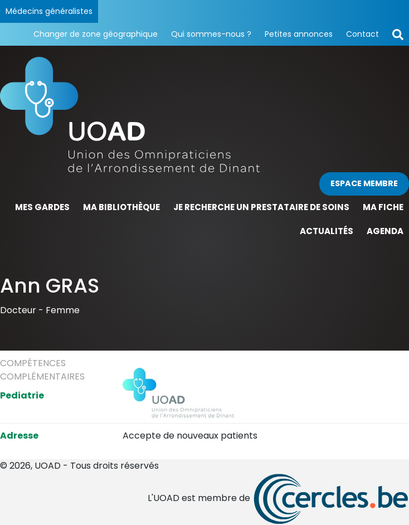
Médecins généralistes (49, 11)
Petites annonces (299, 34)
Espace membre (364, 183)
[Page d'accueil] (204, 114)
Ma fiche (383, 207)
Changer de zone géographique (95, 34)
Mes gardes (42, 207)
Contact (362, 34)
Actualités (326, 231)
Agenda (385, 231)
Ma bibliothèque (121, 207)
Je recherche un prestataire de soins (261, 207)
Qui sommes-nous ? (211, 34)
